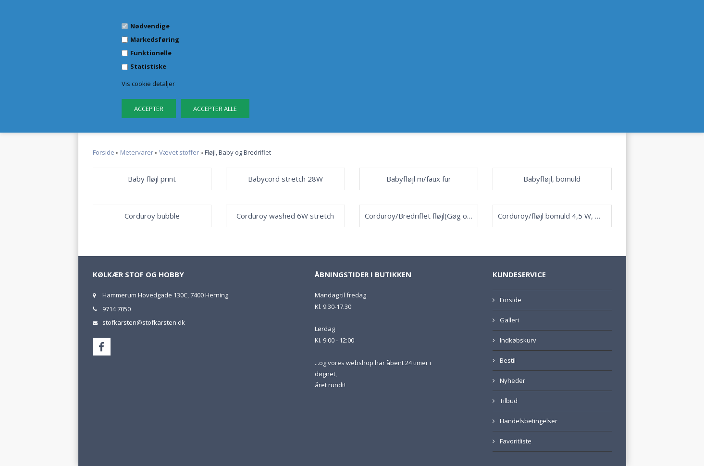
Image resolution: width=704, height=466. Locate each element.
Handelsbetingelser (528, 421)
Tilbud (509, 400)
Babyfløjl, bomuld (551, 179)
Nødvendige (150, 26)
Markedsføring (154, 39)
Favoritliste (515, 441)
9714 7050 (116, 309)
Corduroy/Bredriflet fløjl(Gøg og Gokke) (419, 216)
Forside (103, 152)
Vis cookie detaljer (148, 83)
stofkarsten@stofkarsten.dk (143, 322)
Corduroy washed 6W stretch (285, 216)
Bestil (508, 360)
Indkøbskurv (518, 340)
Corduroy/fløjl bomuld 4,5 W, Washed (552, 216)
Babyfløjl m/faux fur (418, 179)
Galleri (509, 320)
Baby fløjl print (152, 179)
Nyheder (512, 380)
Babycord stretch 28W (285, 179)
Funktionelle (151, 53)
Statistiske (148, 66)
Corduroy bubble (152, 216)
